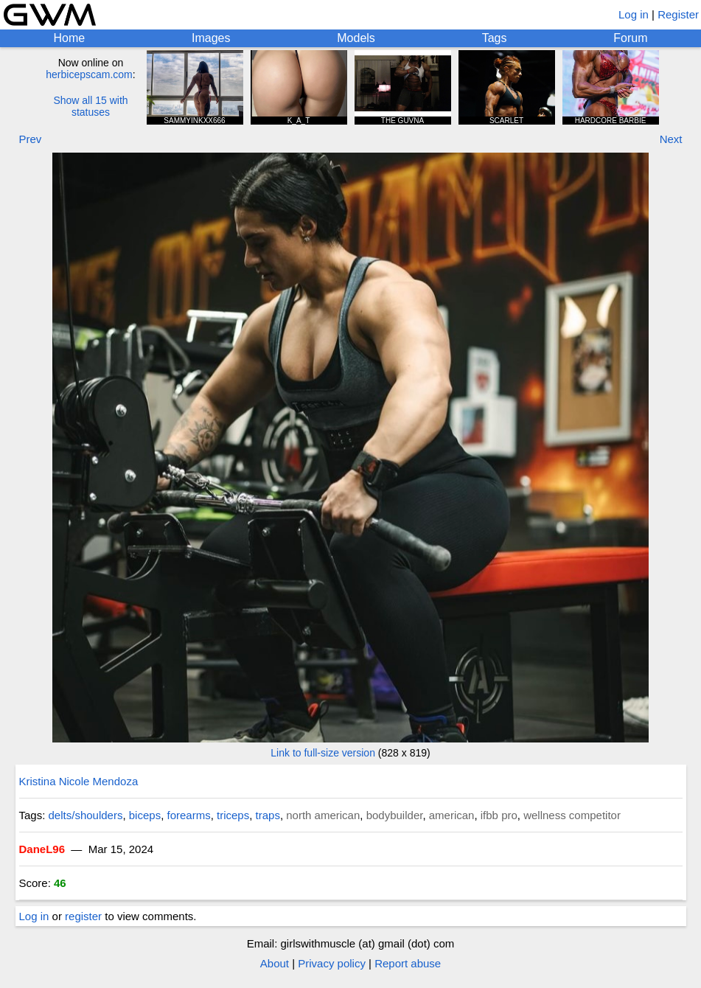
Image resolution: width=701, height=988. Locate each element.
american (452, 815)
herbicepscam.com (89, 74)
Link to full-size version (323, 753)
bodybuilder (394, 815)
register (83, 916)
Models (356, 38)
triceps (233, 815)
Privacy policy (332, 963)
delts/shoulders (86, 815)
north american (323, 815)
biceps (145, 815)
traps (268, 815)
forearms (188, 815)
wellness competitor (572, 815)
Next (671, 139)
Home (69, 38)
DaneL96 (42, 849)
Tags (494, 38)
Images (211, 38)
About (274, 963)
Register (678, 14)
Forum (630, 38)
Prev (30, 139)
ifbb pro (499, 815)
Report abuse (407, 963)
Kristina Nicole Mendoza (79, 781)
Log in (633, 14)
